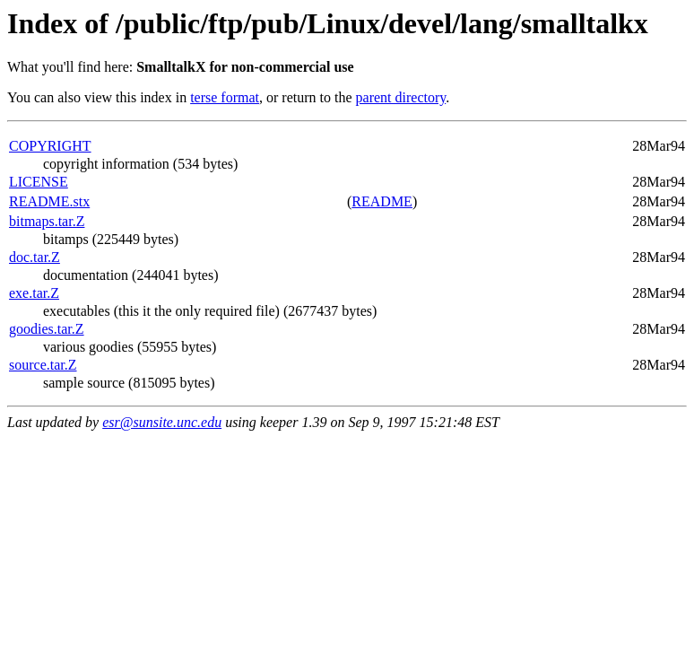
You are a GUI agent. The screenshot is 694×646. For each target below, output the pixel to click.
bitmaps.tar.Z (46, 221)
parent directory (401, 97)
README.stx (49, 201)
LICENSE (38, 181)
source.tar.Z (43, 364)
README (381, 201)
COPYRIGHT (50, 145)
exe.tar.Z (34, 293)
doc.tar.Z (34, 257)
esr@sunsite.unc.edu (161, 422)
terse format (224, 97)
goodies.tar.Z (46, 328)
